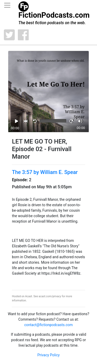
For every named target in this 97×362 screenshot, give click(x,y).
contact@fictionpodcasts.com (48, 325)
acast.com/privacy (50, 296)
